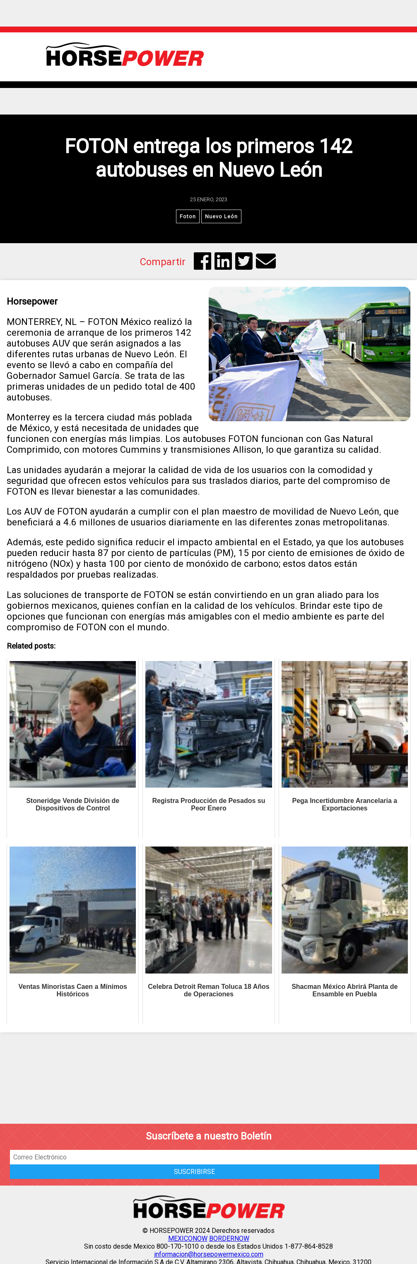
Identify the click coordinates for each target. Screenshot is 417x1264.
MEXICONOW (187, 1238)
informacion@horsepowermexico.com (208, 1254)
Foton (188, 216)
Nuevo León (221, 216)
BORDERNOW (229, 1238)
